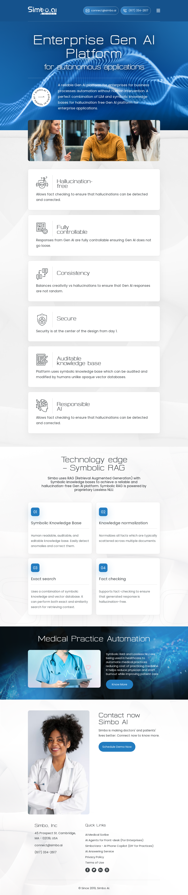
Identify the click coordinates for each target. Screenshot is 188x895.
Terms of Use (94, 862)
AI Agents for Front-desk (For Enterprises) (114, 840)
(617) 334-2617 (135, 11)
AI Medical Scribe (97, 835)
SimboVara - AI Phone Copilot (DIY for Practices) (119, 846)
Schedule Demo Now (117, 747)
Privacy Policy (94, 857)
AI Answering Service (99, 851)
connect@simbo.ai (101, 11)
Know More (119, 684)
